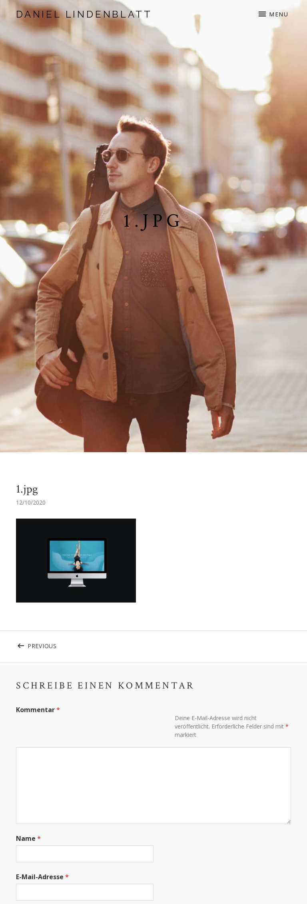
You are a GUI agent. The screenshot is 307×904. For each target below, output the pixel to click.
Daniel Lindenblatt (84, 14)
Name (28, 838)
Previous (59, 644)
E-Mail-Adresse (42, 876)
